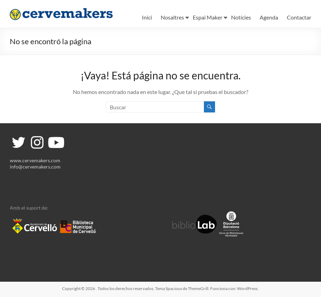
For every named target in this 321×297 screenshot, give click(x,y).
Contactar (299, 17)
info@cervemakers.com (35, 167)
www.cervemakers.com (35, 160)
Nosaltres (172, 17)
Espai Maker (207, 17)
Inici (147, 17)
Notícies (241, 17)
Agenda (269, 17)
